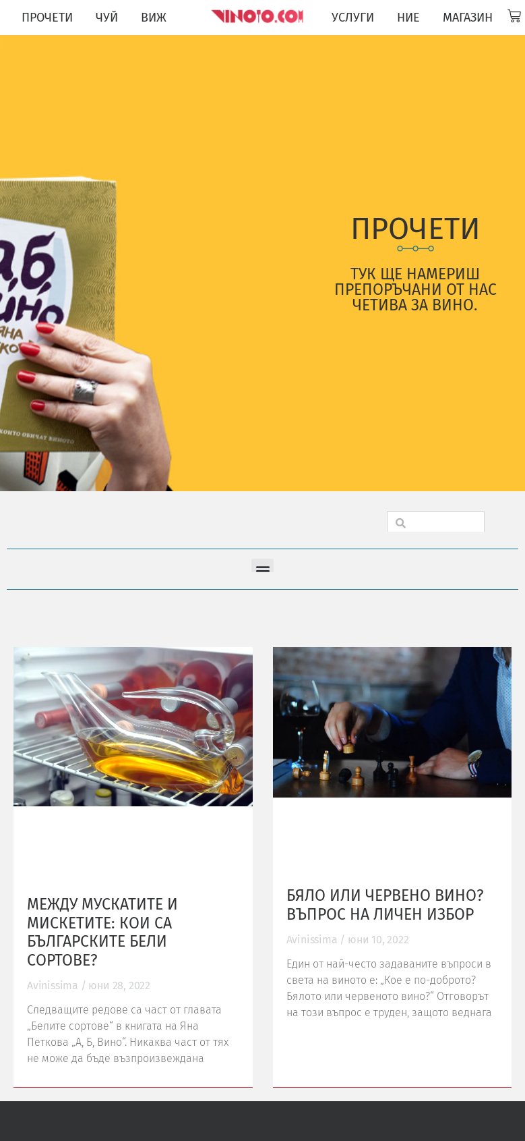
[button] (262, 570)
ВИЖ (153, 17)
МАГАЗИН (468, 17)
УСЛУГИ (353, 17)
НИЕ (408, 17)
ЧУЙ (107, 17)
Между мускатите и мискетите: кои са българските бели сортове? (102, 932)
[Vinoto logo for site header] (258, 16)
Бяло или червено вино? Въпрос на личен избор (385, 905)
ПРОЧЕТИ (47, 17)
